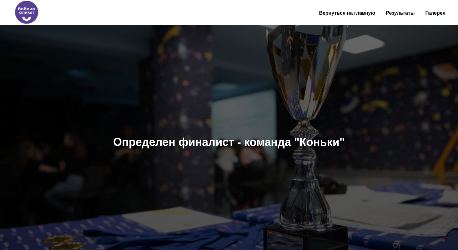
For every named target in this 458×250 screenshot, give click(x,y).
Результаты (400, 13)
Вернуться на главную (347, 13)
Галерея (435, 13)
